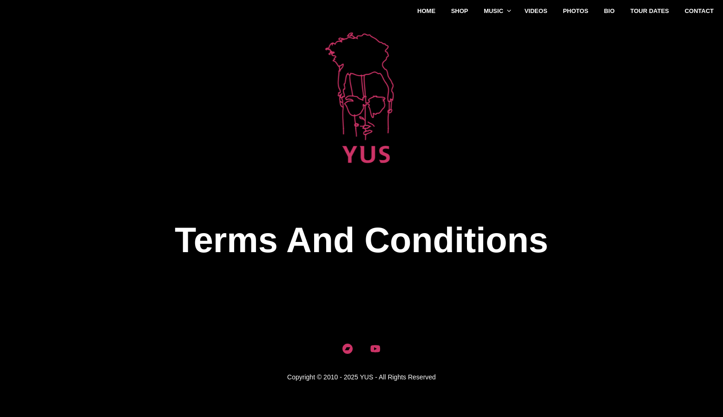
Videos (536, 10)
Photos (575, 10)
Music (493, 10)
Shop (459, 10)
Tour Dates (649, 10)
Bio (609, 10)
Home (426, 10)
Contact (699, 10)
